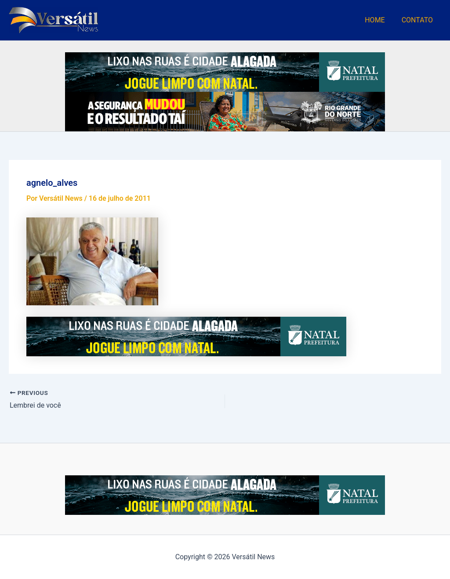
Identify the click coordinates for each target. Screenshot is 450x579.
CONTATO (418, 20)
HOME (378, 20)
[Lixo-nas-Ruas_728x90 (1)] (225, 72)
